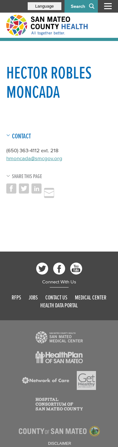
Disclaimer (59, 443)
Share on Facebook (11, 188)
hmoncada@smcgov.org (34, 158)
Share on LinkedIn (36, 188)
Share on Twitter (24, 188)
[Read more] (59, 337)
